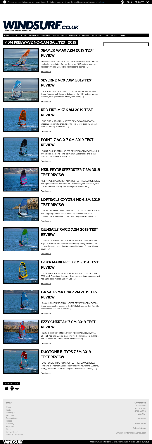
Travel (64, 35)
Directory (10, 424)
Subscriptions (139, 428)
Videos (56, 35)
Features (23, 35)
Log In (129, 2)
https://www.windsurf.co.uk (100, 442)
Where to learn (118, 35)
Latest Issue (96, 35)
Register (139, 2)
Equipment (34, 35)
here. (102, 2)
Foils (107, 35)
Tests (14, 35)
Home (6, 35)
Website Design (135, 442)
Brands (85, 35)
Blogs (8, 429)
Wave (146, 442)
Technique (46, 35)
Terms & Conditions (14, 435)
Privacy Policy (12, 432)
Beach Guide (74, 35)
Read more (46, 71)
